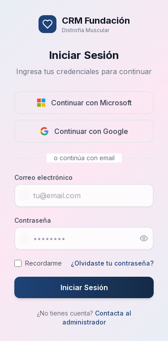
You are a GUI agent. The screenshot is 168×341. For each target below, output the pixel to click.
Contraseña (32, 220)
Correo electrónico (43, 177)
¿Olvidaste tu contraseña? (112, 263)
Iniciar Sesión (84, 287)
